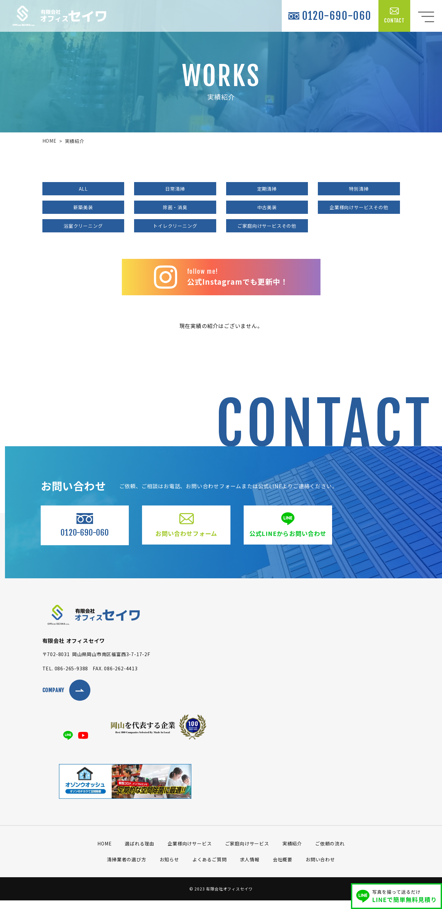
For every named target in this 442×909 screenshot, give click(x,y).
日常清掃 (175, 188)
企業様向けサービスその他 (358, 207)
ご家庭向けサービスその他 (266, 225)
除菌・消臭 (175, 207)
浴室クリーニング (83, 225)
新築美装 (83, 207)
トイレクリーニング (175, 225)
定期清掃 (267, 188)
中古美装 (267, 207)
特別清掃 (358, 188)
